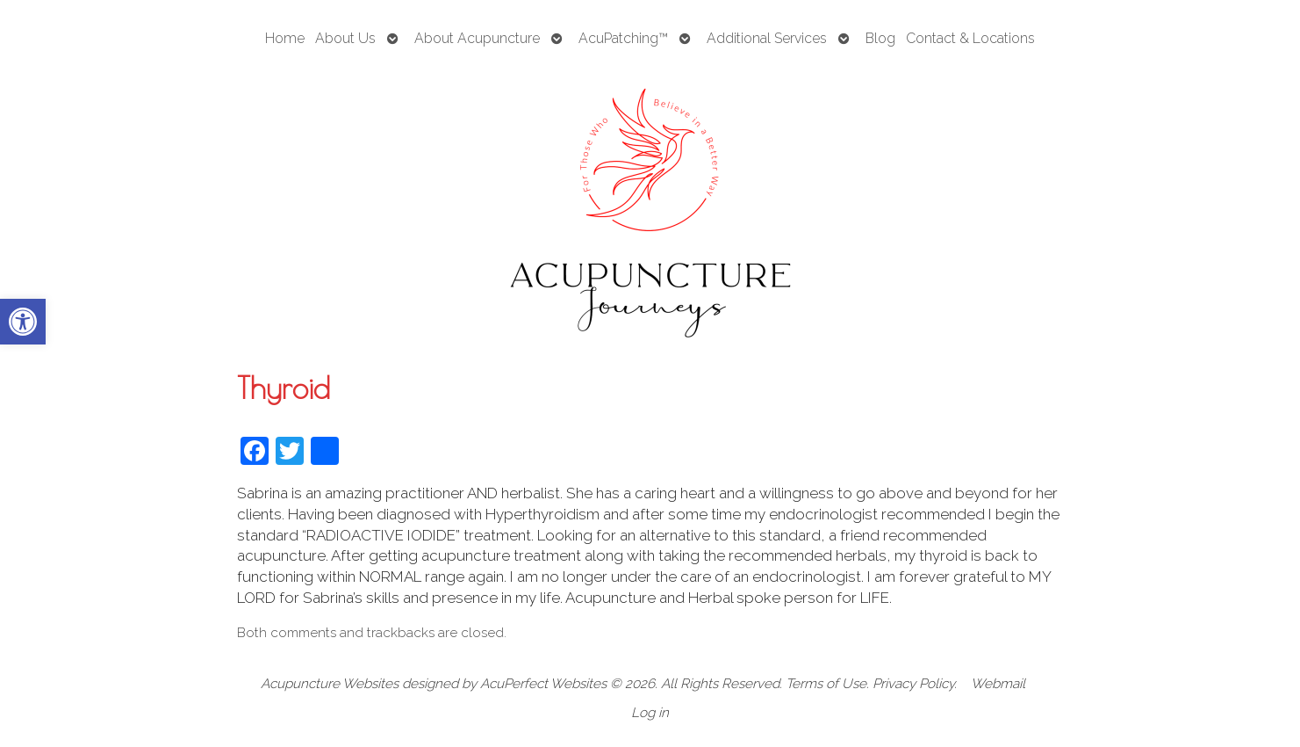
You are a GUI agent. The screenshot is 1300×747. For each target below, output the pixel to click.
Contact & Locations (970, 38)
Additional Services (767, 38)
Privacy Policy (913, 684)
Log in (650, 713)
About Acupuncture (477, 38)
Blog (880, 38)
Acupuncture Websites (330, 684)
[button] (23, 321)
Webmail (998, 684)
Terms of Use (826, 684)
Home (285, 38)
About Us (345, 38)
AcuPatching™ (623, 38)
